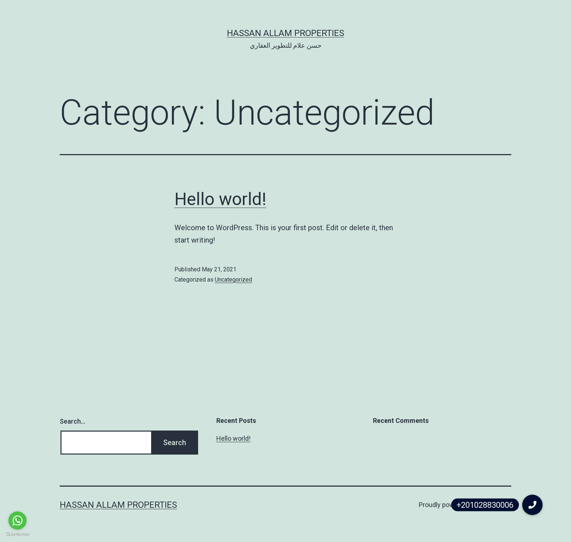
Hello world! (220, 199)
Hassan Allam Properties (285, 33)
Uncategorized (233, 279)
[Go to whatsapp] (17, 520)
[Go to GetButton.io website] (17, 534)
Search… (72, 421)
